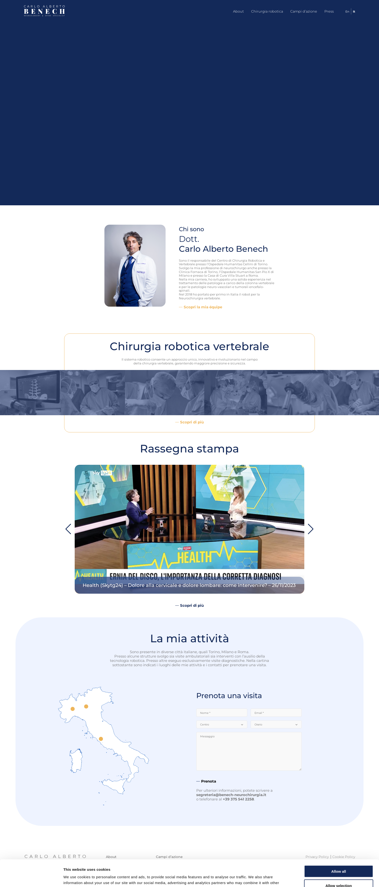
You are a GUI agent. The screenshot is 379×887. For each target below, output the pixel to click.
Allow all (338, 845)
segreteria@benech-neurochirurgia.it (231, 794)
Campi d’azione (303, 11)
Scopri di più (192, 422)
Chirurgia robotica (267, 11)
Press (329, 11)
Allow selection (338, 859)
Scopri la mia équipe (203, 307)
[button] (310, 529)
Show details (253, 877)
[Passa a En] (345, 11)
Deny (338, 873)
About (238, 11)
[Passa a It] (352, 11)
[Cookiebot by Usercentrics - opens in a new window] (31, 877)
